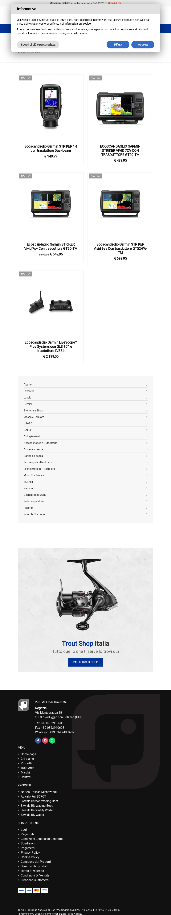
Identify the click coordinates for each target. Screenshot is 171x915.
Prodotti (26, 763)
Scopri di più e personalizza (38, 44)
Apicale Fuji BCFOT (33, 796)
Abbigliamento (32, 436)
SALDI (27, 429)
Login (24, 829)
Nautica (28, 488)
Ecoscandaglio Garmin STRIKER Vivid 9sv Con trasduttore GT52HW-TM (120, 248)
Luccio (27, 397)
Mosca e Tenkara (34, 417)
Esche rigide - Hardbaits (38, 462)
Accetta (143, 44)
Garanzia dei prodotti (34, 866)
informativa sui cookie (78, 23)
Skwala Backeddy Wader (37, 810)
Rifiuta (118, 44)
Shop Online (33, 52)
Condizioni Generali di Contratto (42, 839)
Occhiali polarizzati (35, 494)
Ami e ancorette (33, 449)
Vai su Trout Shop (85, 662)
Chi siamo (27, 759)
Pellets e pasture (34, 501)
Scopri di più (114, 3)
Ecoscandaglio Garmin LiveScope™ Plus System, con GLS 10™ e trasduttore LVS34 (51, 346)
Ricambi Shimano (34, 514)
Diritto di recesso (32, 871)
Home (21, 52)
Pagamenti (28, 848)
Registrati (27, 834)
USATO (28, 423)
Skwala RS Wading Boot (37, 805)
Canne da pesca (33, 455)
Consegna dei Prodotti (36, 862)
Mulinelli (28, 481)
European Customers (35, 880)
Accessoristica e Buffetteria (40, 442)
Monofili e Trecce (34, 475)
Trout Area (27, 768)
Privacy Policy (30, 852)
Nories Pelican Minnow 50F (39, 792)
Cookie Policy (30, 857)
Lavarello (29, 391)
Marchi (25, 772)
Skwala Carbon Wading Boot (39, 801)
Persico (28, 404)
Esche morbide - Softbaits (39, 468)
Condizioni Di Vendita (35, 875)
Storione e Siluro (33, 410)
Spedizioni (28, 843)
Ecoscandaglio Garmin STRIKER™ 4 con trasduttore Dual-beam (50, 148)
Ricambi (28, 507)
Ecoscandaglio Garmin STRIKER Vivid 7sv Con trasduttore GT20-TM (50, 246)
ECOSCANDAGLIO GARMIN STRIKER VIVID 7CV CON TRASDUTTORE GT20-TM (120, 150)
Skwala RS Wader (32, 815)
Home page (28, 754)
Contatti (26, 777)
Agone (28, 384)
